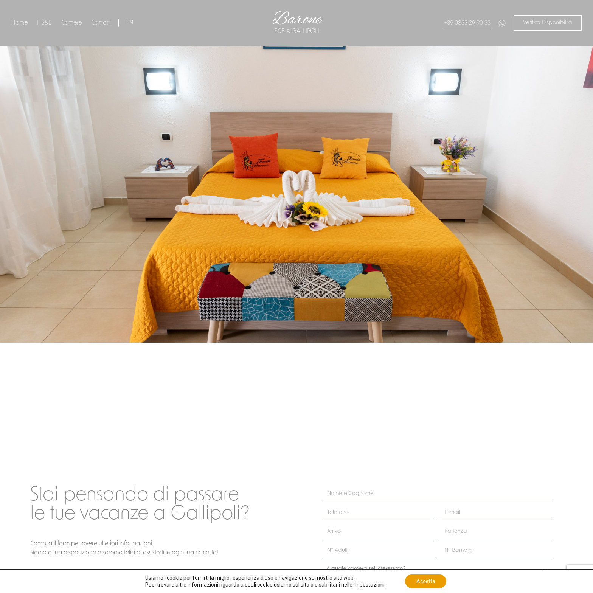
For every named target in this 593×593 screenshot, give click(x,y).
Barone (296, 19)
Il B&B (44, 23)
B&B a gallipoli (296, 31)
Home (19, 23)
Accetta (425, 581)
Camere (71, 23)
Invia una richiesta (25, 430)
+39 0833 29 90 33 (467, 23)
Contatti (101, 23)
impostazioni (368, 585)
